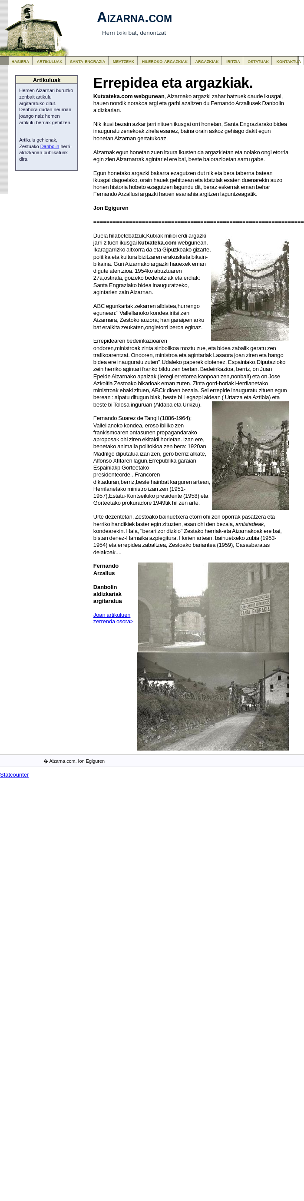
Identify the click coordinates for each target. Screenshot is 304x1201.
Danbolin (49, 146)
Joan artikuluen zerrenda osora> (113, 618)
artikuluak (50, 61)
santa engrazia (87, 61)
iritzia (233, 61)
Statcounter (14, 774)
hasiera (21, 61)
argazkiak (207, 61)
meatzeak (123, 61)
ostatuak (258, 61)
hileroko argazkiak (165, 61)
